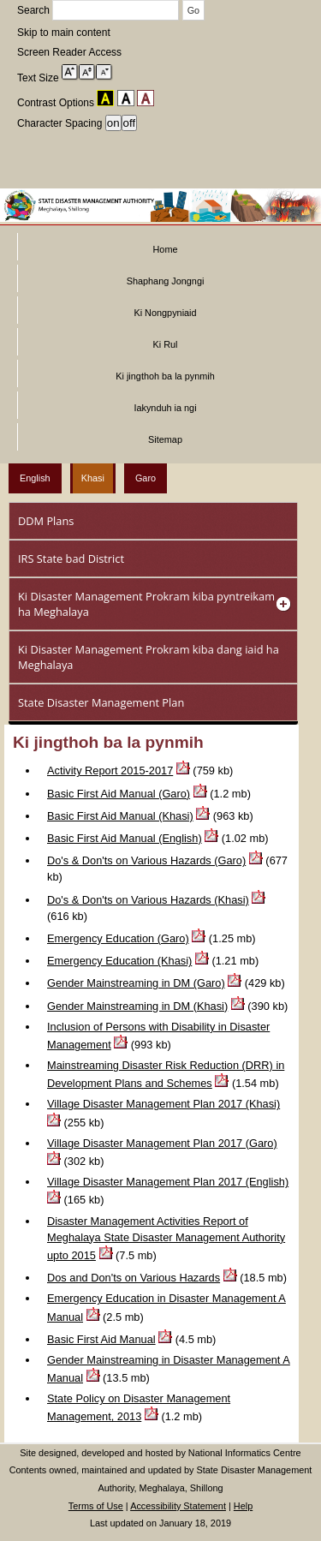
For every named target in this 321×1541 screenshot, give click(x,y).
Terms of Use (95, 1506)
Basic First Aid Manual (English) (124, 838)
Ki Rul (164, 344)
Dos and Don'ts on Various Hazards (133, 1277)
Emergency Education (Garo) (118, 938)
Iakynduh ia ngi (165, 408)
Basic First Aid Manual (101, 1339)
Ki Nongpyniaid (165, 313)
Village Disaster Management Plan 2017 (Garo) (162, 1143)
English (35, 478)
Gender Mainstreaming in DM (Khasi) (137, 1006)
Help (243, 1506)
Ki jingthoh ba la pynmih (165, 376)
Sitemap (165, 439)
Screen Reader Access (69, 52)
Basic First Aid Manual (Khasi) (120, 815)
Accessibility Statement (178, 1506)
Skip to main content (63, 33)
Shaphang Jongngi (166, 281)
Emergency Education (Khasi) (119, 960)
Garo (145, 478)
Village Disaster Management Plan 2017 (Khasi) (163, 1103)
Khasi (92, 478)
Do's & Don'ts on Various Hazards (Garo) (146, 860)
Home (164, 249)
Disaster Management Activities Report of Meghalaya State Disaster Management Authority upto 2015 (166, 1238)
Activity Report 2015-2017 (110, 770)
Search (99, 10)
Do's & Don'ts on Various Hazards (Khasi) (148, 899)
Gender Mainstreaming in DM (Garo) (136, 983)
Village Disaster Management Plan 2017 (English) (167, 1181)
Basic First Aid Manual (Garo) (118, 793)
